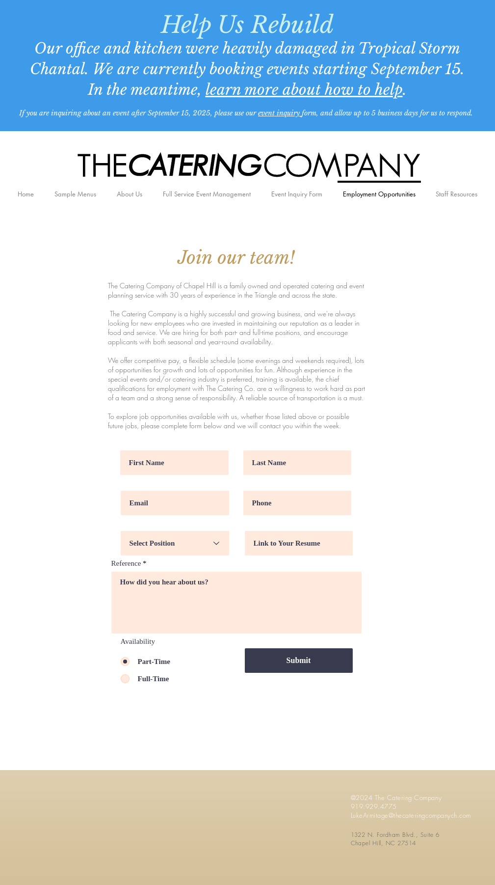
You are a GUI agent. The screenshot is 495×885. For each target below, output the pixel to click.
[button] (457, 189)
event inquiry (280, 113)
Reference (126, 563)
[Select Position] (175, 543)
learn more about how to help (304, 90)
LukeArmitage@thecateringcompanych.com (411, 815)
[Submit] (299, 660)
